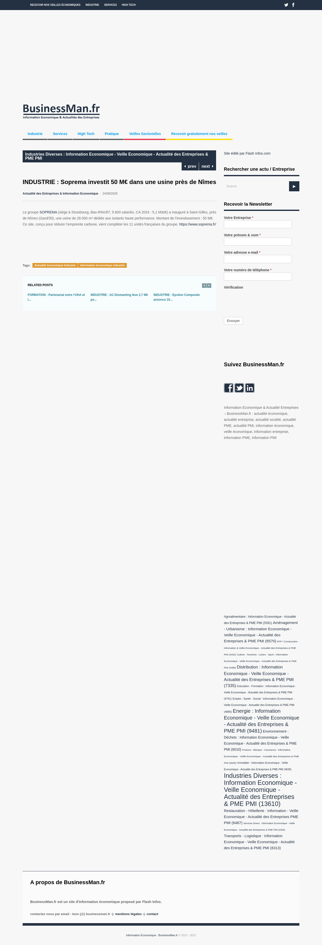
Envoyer (233, 321)
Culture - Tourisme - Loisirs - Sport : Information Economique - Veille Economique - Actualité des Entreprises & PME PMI (260, 661)
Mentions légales (128, 914)
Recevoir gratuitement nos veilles (199, 134)
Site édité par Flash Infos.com (247, 153)
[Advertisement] (161, 55)
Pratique (112, 134)
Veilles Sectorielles (145, 134)
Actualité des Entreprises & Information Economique (60, 193)
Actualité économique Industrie (55, 265)
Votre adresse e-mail (242, 252)
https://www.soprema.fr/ (197, 224)
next (208, 166)
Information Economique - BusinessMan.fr (152, 935)
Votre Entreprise (238, 218)
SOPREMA (48, 212)
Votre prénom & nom (242, 235)
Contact (152, 914)
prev (190, 166)
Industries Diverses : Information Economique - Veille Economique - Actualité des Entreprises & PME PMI (116, 156)
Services (110, 5)
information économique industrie (102, 265)
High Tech (129, 5)
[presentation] (262, 299)
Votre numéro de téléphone (248, 270)
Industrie (92, 5)
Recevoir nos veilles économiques (55, 5)
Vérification (233, 287)
